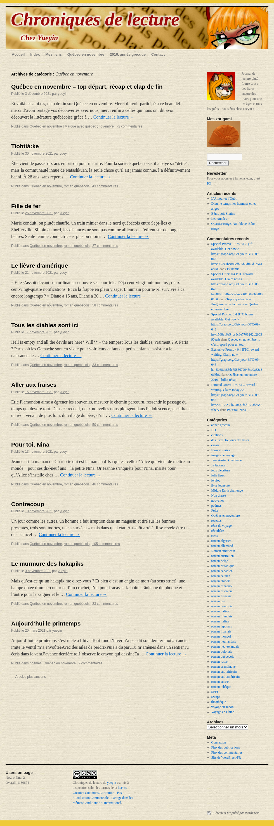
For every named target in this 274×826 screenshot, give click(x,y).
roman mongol (221, 636)
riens (214, 536)
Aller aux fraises (33, 384)
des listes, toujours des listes (230, 440)
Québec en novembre (85, 54)
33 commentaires (105, 365)
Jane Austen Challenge (226, 460)
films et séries (220, 450)
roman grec (218, 601)
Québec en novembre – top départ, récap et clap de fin (86, 86)
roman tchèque (221, 687)
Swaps (215, 697)
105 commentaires (106, 544)
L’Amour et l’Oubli (224, 198)
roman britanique (222, 566)
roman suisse (220, 682)
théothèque (218, 702)
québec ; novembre (99, 126)
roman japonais (221, 626)
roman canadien (222, 571)
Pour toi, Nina (30, 444)
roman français (221, 596)
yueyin (63, 94)
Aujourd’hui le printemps (46, 623)
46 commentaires (105, 484)
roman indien (220, 611)
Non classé (218, 495)
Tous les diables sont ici (45, 325)
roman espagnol (222, 586)
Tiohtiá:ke (25, 146)
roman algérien (221, 541)
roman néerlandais (223, 641)
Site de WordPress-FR (226, 757)
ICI (209, 183)
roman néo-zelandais (225, 646)
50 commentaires (105, 425)
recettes (216, 521)
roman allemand (222, 546)
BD (213, 430)
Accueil (18, 54)
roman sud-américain (225, 677)
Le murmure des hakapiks (47, 563)
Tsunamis (232, 269)
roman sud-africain (224, 672)
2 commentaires (90, 663)
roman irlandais (221, 616)
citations (217, 435)
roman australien (222, 556)
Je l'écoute (218, 465)
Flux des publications (225, 747)
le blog (216, 480)
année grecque (221, 425)
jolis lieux (218, 475)
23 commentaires (105, 604)
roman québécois (76, 186)
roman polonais (221, 651)
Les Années (219, 219)
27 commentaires (105, 246)
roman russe (219, 662)
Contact (158, 54)
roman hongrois (222, 606)
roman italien (220, 621)
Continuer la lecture (113, 117)
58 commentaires (105, 305)
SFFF (215, 692)
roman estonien (221, 591)
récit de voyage (221, 526)
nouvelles (217, 500)
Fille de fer (26, 206)
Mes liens (53, 54)
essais (215, 445)
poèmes (36, 663)
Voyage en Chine (222, 712)
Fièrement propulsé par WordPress (235, 813)
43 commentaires (105, 186)
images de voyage (223, 455)
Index (35, 54)
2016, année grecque (128, 54)
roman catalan (220, 576)
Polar (214, 511)
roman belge (219, 561)
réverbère (217, 531)
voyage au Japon (222, 707)
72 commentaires (129, 126)
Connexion (218, 742)
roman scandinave (223, 667)
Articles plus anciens (28, 677)
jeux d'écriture (220, 470)
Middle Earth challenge (227, 490)
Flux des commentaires (226, 752)
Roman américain (223, 551)
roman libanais (221, 631)
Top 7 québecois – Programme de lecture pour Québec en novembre (235, 304)
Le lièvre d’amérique (39, 265)
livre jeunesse (220, 485)
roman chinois (220, 581)
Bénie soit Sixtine (223, 214)
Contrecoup (27, 504)
